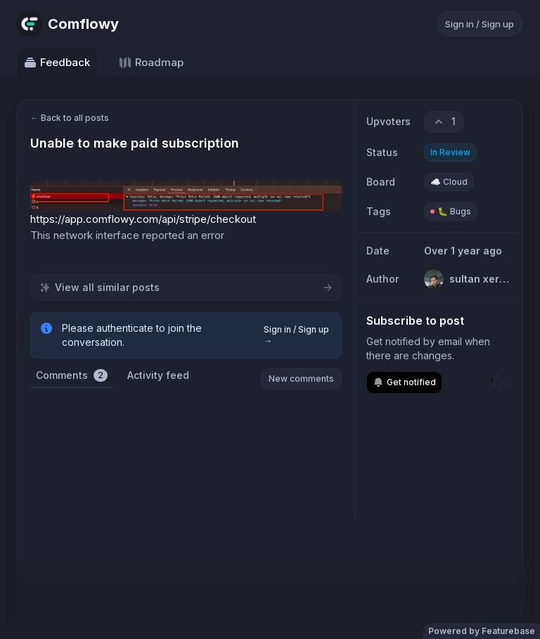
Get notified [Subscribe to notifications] (404, 382)
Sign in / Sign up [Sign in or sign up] (479, 24)
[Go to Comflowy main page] (68, 24)
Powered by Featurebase (481, 631)
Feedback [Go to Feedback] (56, 63)
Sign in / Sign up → (296, 335)
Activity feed (158, 375)
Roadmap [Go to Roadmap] (151, 63)
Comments (72, 375)
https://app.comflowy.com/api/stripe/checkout (143, 219)
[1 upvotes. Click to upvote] (443, 121)
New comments (301, 378)
